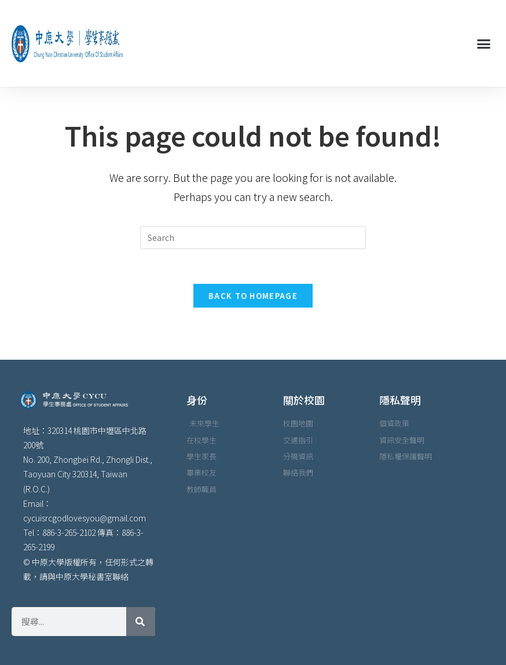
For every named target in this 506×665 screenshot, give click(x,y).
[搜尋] (140, 621)
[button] (483, 43)
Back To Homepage (253, 295)
